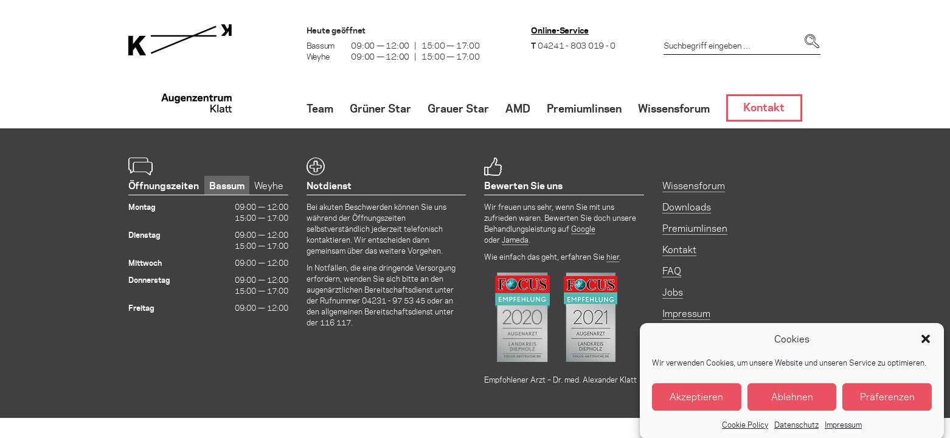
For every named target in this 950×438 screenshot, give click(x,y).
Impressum (843, 430)
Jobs (672, 291)
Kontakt (679, 249)
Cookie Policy (745, 430)
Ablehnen (792, 403)
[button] (926, 345)
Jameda (515, 239)
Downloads (686, 206)
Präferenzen (887, 403)
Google (583, 228)
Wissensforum (693, 185)
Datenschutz (796, 430)
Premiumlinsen (694, 227)
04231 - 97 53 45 (393, 300)
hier (612, 256)
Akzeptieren (696, 403)
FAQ (671, 270)
